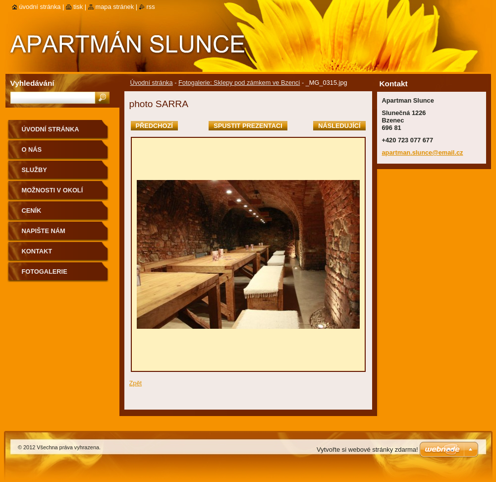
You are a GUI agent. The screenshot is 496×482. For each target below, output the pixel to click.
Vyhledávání (32, 83)
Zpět (135, 383)
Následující (339, 125)
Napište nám (43, 231)
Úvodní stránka (151, 82)
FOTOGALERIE (44, 271)
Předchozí (154, 125)
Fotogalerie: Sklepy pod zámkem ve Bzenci (239, 82)
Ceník (32, 210)
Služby (34, 170)
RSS (151, 6)
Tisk (78, 6)
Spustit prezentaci (248, 125)
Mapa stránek (115, 6)
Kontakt (37, 251)
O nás (32, 149)
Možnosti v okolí (52, 190)
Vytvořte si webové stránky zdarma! (367, 449)
